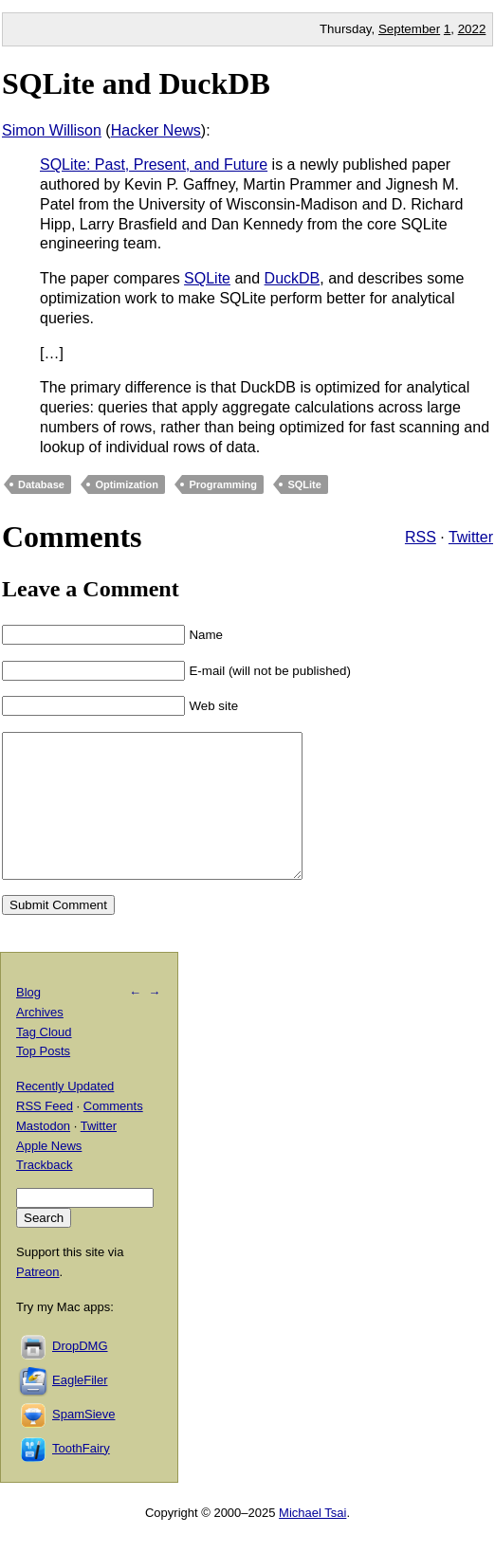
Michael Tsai (312, 1541)
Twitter (471, 537)
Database (41, 484)
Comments (113, 1134)
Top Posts (43, 1079)
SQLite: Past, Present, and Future (153, 164)
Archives (40, 1040)
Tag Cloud (44, 1060)
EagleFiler (80, 1408)
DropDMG (80, 1374)
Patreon (38, 1300)
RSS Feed (44, 1134)
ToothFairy (81, 1477)
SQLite (207, 278)
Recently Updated (65, 1114)
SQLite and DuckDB (136, 83)
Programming (223, 484)
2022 (472, 29)
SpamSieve (83, 1442)
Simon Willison (51, 130)
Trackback (44, 1193)
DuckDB (293, 278)
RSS (420, 537)
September (409, 29)
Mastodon (43, 1154)
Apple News (49, 1174)
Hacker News (156, 130)
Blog (28, 1020)
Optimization (126, 484)
